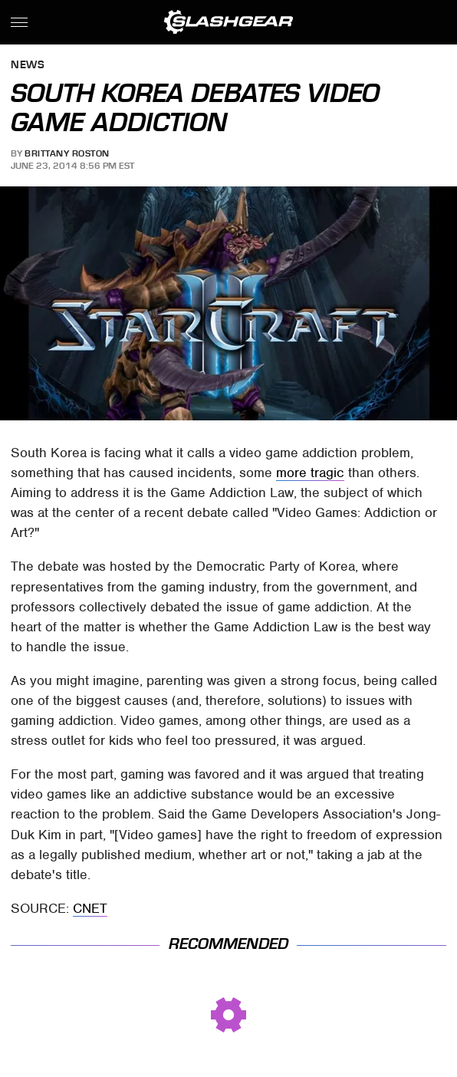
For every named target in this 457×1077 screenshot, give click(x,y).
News (27, 66)
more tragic (310, 472)
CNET (90, 908)
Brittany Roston (67, 153)
